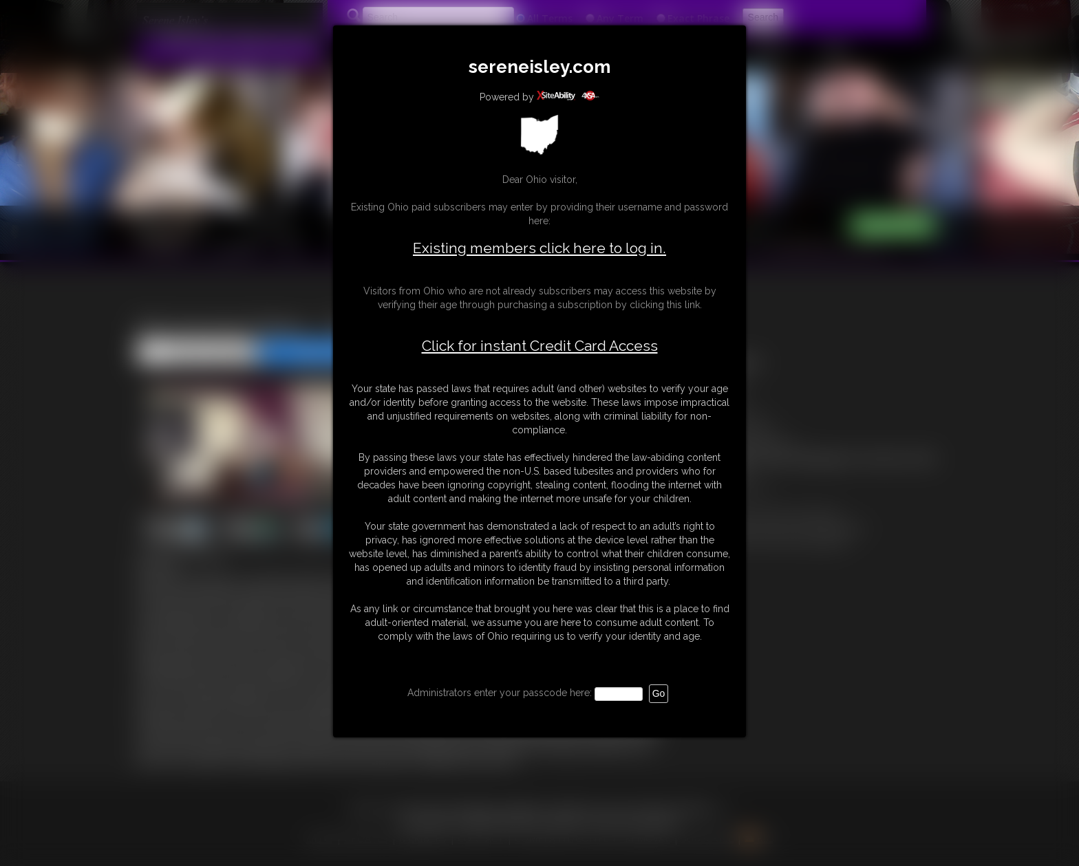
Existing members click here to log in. (539, 248)
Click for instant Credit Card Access (540, 346)
